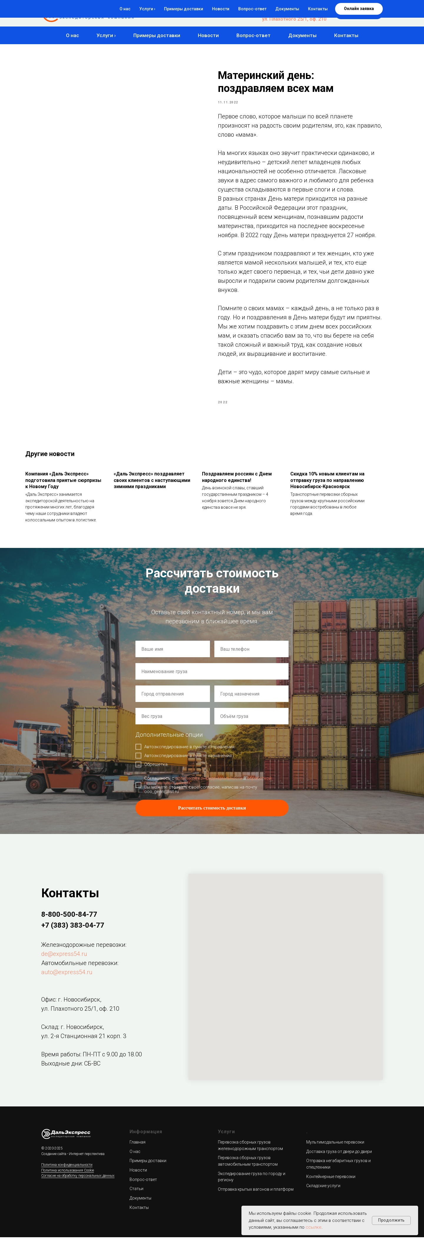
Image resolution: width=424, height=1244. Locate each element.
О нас (72, 35)
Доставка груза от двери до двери (339, 1158)
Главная (137, 1148)
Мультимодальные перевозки (335, 1148)
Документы (302, 35)
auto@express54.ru (66, 978)
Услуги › (106, 35)
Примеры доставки (156, 35)
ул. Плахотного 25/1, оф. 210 (294, 19)
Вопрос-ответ (253, 35)
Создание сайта (53, 1160)
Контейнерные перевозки (330, 1183)
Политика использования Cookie (67, 1177)
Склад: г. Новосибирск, (72, 1033)
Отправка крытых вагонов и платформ (256, 1195)
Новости (208, 35)
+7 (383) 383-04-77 (305, 13)
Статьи (136, 1195)
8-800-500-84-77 (308, 8)
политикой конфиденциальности (208, 785)
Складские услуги (323, 1192)
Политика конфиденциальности (66, 1171)
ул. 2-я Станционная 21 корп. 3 (83, 1042)
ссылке (314, 1227)
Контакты (346, 35)
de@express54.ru (64, 960)
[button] (359, 13)
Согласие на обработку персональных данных (78, 1182)
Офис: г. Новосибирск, (71, 1006)
